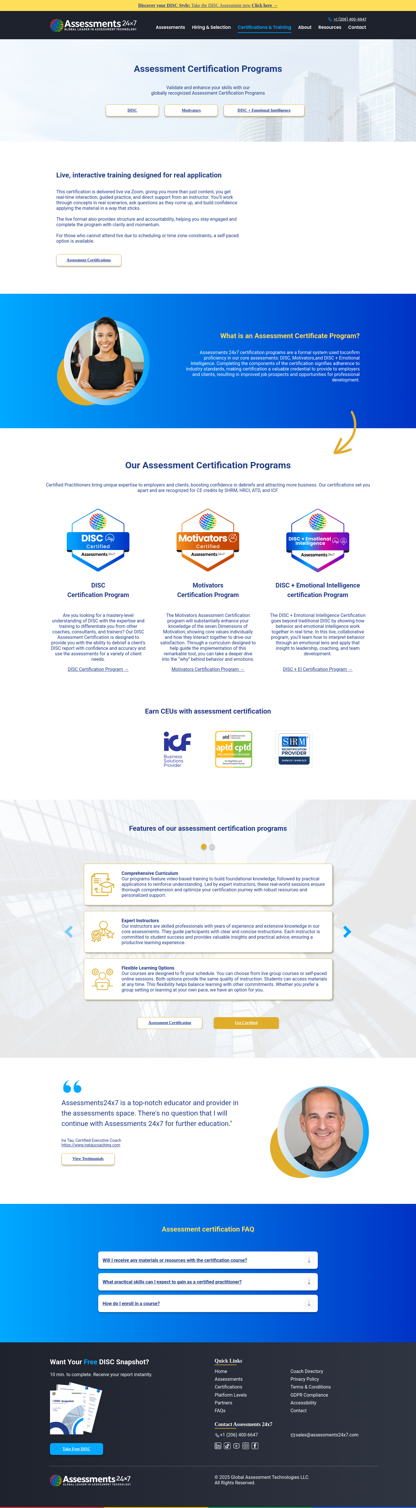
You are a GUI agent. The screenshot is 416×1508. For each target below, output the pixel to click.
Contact (357, 27)
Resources (329, 27)
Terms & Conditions (310, 1387)
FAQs (220, 1410)
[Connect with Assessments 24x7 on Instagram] (246, 1445)
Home (221, 1371)
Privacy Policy (304, 1379)
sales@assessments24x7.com (326, 1435)
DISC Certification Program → (98, 669)
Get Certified (246, 1023)
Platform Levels (231, 1395)
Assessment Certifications (88, 260)
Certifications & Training (264, 27)
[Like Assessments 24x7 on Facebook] (256, 1445)
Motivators (191, 110)
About (304, 27)
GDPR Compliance (309, 1395)
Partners (223, 1403)
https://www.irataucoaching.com (91, 1145)
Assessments (170, 27)
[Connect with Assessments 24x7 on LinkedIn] (220, 1445)
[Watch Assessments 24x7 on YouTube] (228, 1445)
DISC (132, 110)
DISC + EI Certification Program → (317, 669)
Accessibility (303, 1403)
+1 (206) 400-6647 (350, 19)
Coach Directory (306, 1371)
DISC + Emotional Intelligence (263, 110)
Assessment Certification (169, 1023)
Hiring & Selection (211, 27)
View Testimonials (88, 1159)
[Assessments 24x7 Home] (93, 30)
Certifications (228, 1387)
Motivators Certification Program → (208, 669)
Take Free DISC (76, 1449)
